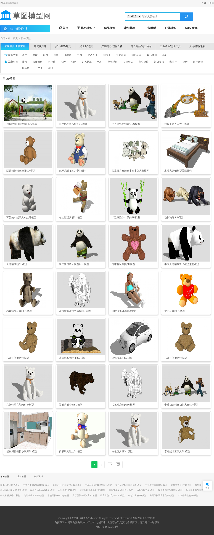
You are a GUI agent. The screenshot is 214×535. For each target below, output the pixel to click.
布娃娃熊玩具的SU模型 (19, 311)
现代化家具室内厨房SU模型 (128, 485)
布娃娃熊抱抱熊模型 (17, 357)
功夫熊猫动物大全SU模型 (126, 123)
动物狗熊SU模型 (173, 217)
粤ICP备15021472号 (107, 526)
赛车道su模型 (201, 485)
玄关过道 (121, 55)
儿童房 (68, 55)
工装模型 (150, 28)
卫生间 (39, 68)
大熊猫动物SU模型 (16, 264)
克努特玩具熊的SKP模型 (20, 404)
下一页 (114, 464)
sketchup (125, 518)
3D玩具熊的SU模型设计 (72, 170)
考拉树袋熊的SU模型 (123, 404)
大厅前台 (38, 61)
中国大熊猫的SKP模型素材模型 (181, 264)
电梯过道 (113, 61)
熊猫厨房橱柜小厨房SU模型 (21, 451)
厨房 (45, 55)
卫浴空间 (92, 55)
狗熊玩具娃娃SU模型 (70, 451)
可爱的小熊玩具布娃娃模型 (21, 217)
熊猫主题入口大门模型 (176, 123)
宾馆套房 (128, 61)
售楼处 (52, 61)
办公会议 (144, 61)
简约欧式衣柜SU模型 (34, 495)
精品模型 (109, 28)
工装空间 (11, 61)
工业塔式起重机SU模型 (156, 485)
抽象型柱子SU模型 (146, 490)
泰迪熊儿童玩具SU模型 (177, 451)
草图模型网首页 (9, 3)
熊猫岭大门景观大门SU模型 (21, 123)
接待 (24, 61)
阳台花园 (136, 55)
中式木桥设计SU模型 (10, 495)
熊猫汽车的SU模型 (122, 357)
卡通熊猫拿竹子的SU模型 (126, 217)
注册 (211, 2)
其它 (164, 55)
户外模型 (170, 28)
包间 (99, 61)
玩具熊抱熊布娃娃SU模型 (20, 170)
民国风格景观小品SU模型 (162, 495)
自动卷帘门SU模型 (67, 490)
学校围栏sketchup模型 (58, 495)
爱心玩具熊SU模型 (174, 311)
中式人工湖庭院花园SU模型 (36, 485)
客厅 (24, 55)
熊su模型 (25, 38)
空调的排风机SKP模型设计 (92, 490)
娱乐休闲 (152, 55)
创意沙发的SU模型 (137, 495)
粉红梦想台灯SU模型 (181, 485)
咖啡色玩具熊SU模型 (123, 264)
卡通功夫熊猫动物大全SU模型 (181, 404)
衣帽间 (106, 55)
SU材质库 (191, 28)
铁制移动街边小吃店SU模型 (13, 490)
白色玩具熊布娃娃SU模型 (73, 123)
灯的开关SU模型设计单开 (121, 490)
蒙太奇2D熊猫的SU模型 (72, 357)
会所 (185, 61)
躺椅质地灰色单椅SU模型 (42, 490)
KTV (63, 61)
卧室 (56, 55)
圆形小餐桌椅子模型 (10, 485)
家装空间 (11, 55)
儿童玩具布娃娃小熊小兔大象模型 (130, 170)
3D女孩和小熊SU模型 (124, 311)
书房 (79, 55)
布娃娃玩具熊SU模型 (70, 217)
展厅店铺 (198, 61)
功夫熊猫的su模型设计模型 (74, 264)
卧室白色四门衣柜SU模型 (112, 495)
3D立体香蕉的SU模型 (188, 495)
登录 (203, 2)
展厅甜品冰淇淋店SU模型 (84, 495)
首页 (63, 28)
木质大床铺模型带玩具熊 (178, 170)
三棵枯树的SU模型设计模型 (98, 485)
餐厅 (35, 55)
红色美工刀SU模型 (195, 490)
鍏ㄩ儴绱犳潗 (18, 28)
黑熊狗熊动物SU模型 (70, 404)
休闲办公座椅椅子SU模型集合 (67, 485)
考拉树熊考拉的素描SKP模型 (75, 311)
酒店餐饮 (159, 61)
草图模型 (86, 28)
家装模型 (130, 28)
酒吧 (73, 61)
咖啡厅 (173, 61)
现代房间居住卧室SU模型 (170, 490)
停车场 (26, 68)
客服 (207, 488)
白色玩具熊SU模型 (122, 451)
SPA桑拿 (87, 61)
